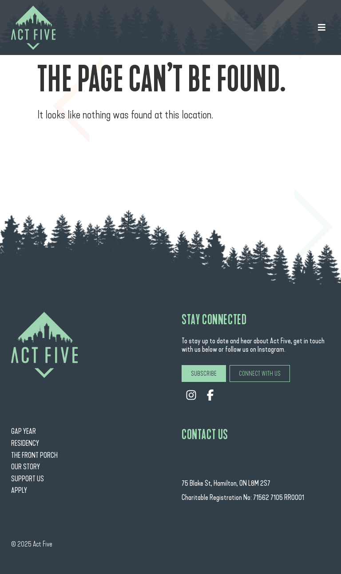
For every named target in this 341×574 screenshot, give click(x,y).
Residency (25, 443)
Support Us (27, 479)
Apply (19, 490)
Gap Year (23, 431)
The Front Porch (34, 455)
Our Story (25, 467)
